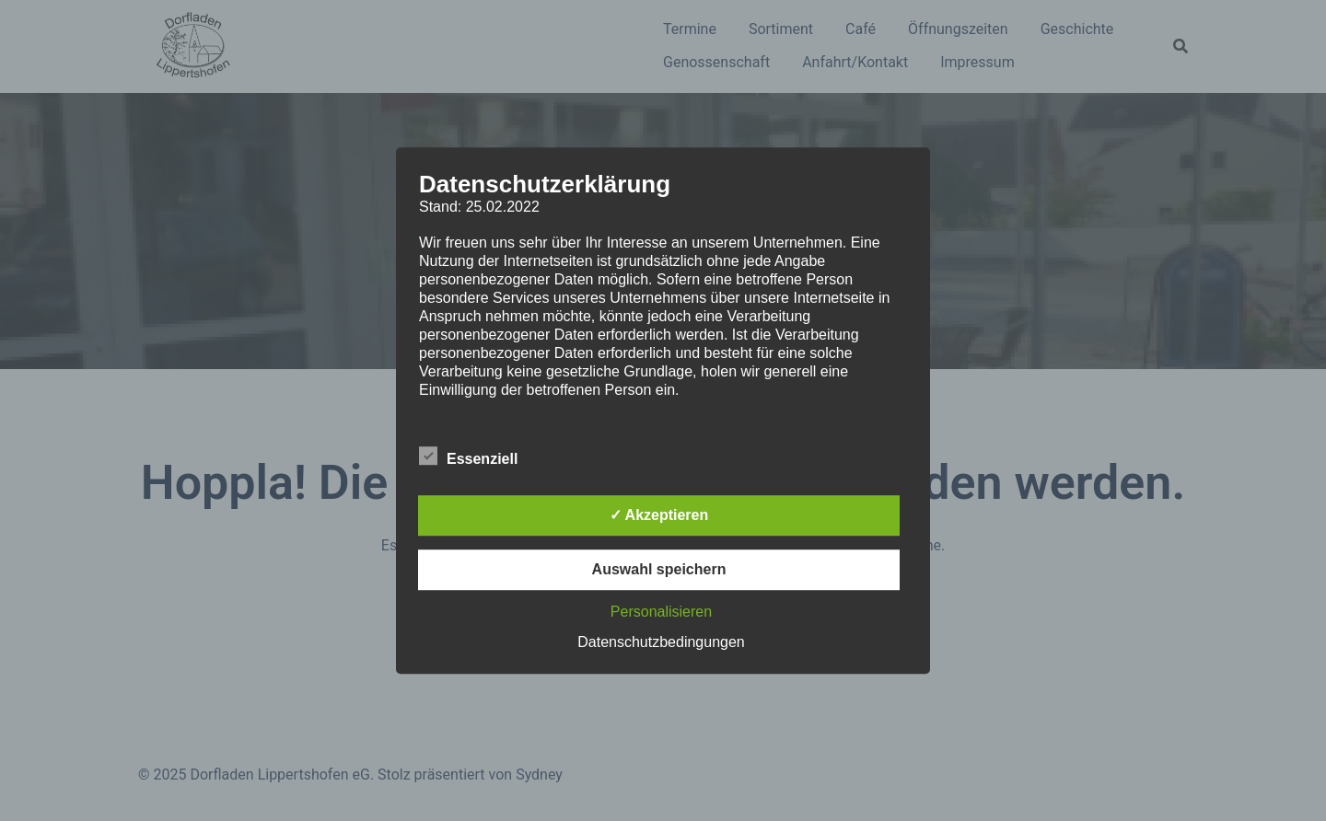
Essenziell (468, 456)
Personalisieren (661, 611)
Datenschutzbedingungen (660, 642)
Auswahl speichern (659, 569)
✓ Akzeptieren (659, 515)
